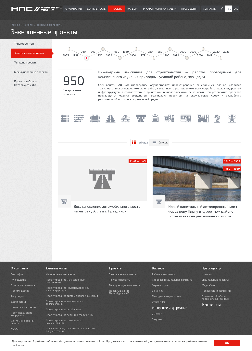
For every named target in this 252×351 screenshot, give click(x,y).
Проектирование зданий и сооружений (70, 315)
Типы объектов (24, 43)
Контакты (209, 8)
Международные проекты (31, 72)
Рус (229, 8)
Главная (15, 24)
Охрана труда (160, 285)
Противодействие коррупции (21, 314)
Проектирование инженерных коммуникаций (64, 321)
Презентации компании (216, 290)
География (17, 274)
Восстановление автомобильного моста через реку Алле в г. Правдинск (107, 208)
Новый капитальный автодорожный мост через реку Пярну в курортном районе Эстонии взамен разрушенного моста (202, 211)
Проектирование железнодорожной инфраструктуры (68, 289)
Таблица (142, 142)
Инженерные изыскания (60, 274)
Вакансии (158, 290)
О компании (73, 8)
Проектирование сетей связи (63, 309)
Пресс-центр (189, 8)
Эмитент (157, 313)
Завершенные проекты (29, 53)
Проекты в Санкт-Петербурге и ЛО (25, 83)
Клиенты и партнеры (23, 307)
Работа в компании (163, 274)
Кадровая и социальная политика (172, 279)
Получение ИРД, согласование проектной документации (70, 329)
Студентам (158, 301)
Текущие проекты (25, 62)
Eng (235, 8)
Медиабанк (209, 285)
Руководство (18, 279)
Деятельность (96, 8)
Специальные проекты (215, 279)
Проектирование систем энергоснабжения (72, 296)
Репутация (17, 296)
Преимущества (20, 290)
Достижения (18, 301)
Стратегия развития (23, 285)
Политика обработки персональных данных (215, 297)
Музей (15, 329)
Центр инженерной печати (22, 322)
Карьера (132, 8)
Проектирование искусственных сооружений (65, 281)
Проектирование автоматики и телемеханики (64, 302)
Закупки (157, 319)
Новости (207, 274)
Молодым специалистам (166, 296)
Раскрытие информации (159, 8)
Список (163, 142)
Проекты (116, 8)
